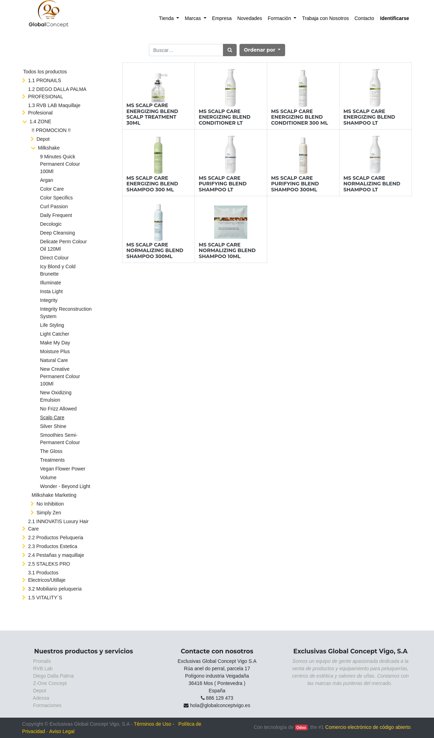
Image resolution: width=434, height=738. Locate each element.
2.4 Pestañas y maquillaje (56, 555)
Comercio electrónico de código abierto (367, 727)
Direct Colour (54, 258)
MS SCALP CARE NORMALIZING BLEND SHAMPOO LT (371, 184)
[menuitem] (169, 18)
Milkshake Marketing (54, 495)
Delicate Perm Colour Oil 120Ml (63, 245)
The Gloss (51, 451)
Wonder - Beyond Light (65, 486)
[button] (262, 50)
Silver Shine (53, 426)
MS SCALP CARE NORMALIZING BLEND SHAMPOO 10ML (227, 251)
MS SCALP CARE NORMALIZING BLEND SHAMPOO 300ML (154, 251)
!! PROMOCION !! (51, 130)
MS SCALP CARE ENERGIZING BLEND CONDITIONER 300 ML (299, 117)
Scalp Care (52, 417)
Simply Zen (49, 512)
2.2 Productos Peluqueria (55, 537)
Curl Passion (54, 206)
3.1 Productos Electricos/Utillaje (47, 576)
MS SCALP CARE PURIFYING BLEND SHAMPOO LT (222, 184)
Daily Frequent (56, 215)
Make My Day (55, 342)
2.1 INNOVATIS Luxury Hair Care (58, 525)
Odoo (301, 727)
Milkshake (49, 148)
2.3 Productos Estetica (52, 546)
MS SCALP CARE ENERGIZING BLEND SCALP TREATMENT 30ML (152, 114)
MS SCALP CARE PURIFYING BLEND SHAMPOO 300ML (295, 184)
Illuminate (50, 282)
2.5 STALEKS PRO (49, 564)
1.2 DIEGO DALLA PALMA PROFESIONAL (57, 92)
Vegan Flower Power (62, 469)
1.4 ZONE (40, 121)
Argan (46, 180)
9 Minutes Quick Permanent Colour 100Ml (60, 164)
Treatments (52, 460)
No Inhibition (50, 504)
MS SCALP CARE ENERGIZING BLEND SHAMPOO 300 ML (152, 184)
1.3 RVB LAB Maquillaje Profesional (54, 109)
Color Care (52, 189)
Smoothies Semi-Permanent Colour (60, 438)
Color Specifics (56, 197)
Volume (48, 477)
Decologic (50, 224)
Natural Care (54, 360)
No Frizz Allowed (58, 408)
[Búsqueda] (230, 50)
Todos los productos (45, 71)
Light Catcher (54, 334)
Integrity (49, 300)
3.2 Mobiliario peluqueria (55, 589)
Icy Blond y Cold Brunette (57, 270)
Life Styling (52, 325)
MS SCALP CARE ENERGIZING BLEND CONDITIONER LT (224, 117)
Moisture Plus (55, 351)
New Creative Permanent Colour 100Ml (60, 376)
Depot (43, 139)
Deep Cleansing (57, 233)
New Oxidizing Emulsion (55, 396)
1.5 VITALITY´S (45, 597)
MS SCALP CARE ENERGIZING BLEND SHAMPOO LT (369, 117)
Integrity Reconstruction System (66, 312)
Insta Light (51, 291)
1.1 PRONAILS (44, 80)
